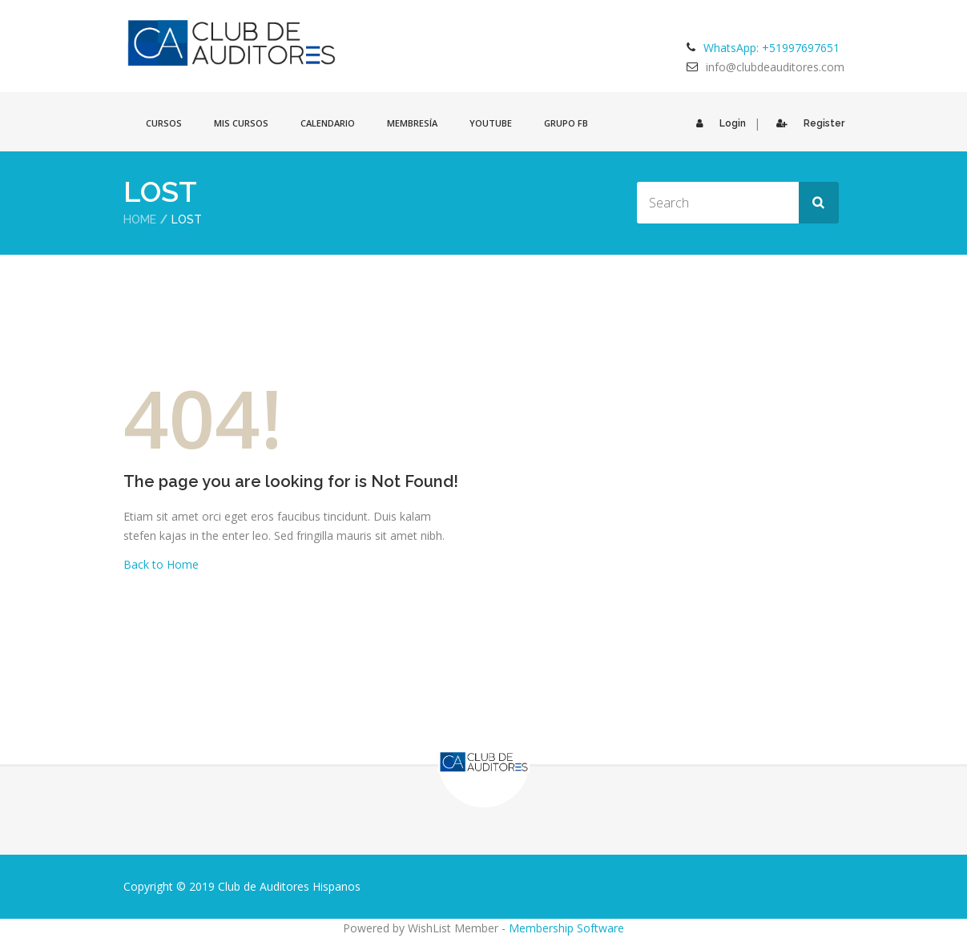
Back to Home (161, 564)
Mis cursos (241, 123)
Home (139, 219)
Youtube (490, 123)
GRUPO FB (566, 123)
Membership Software (566, 928)
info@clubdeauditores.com (775, 66)
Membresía (412, 123)
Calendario (327, 123)
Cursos (164, 123)
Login (717, 123)
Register (806, 123)
